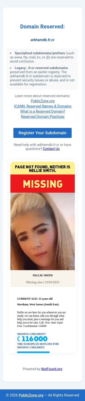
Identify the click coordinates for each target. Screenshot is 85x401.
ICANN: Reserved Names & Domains (42, 106)
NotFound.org (51, 369)
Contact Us (51, 149)
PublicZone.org (43, 101)
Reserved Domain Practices (42, 117)
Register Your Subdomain (42, 132)
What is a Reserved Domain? (42, 111)
